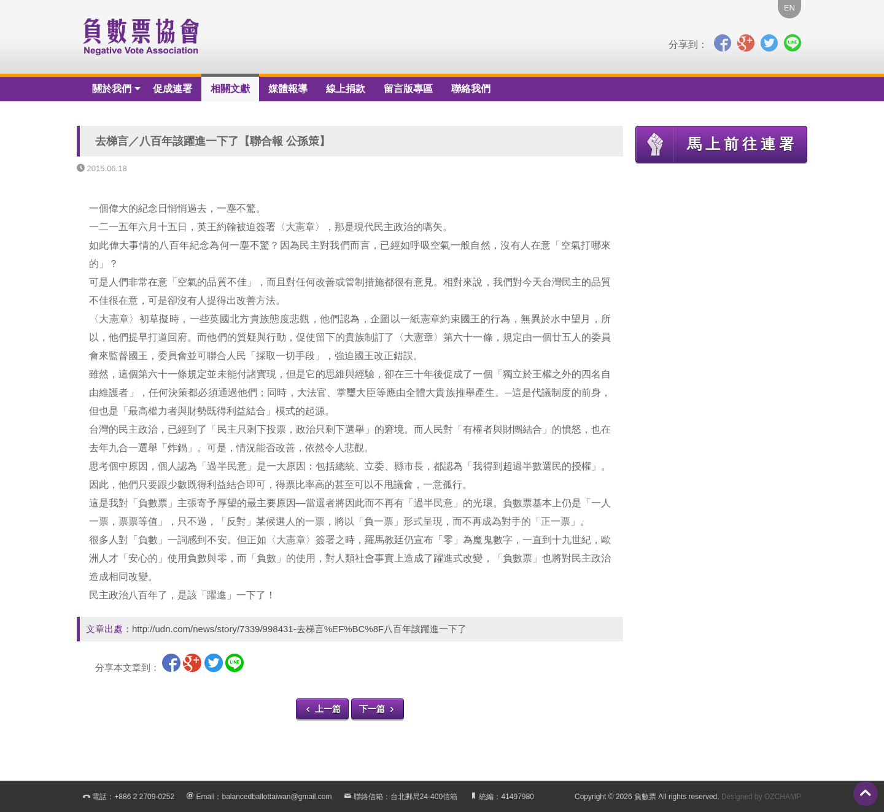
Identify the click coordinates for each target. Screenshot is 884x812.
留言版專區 (408, 88)
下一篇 (377, 709)
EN (789, 7)
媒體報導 (288, 88)
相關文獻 (230, 88)
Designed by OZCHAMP (761, 796)
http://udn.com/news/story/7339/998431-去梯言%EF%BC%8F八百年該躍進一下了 (299, 629)
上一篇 (322, 709)
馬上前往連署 (716, 144)
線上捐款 (345, 88)
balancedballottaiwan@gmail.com (277, 796)
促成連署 (172, 88)
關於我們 (111, 88)
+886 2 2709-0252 (144, 796)
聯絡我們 (470, 88)
